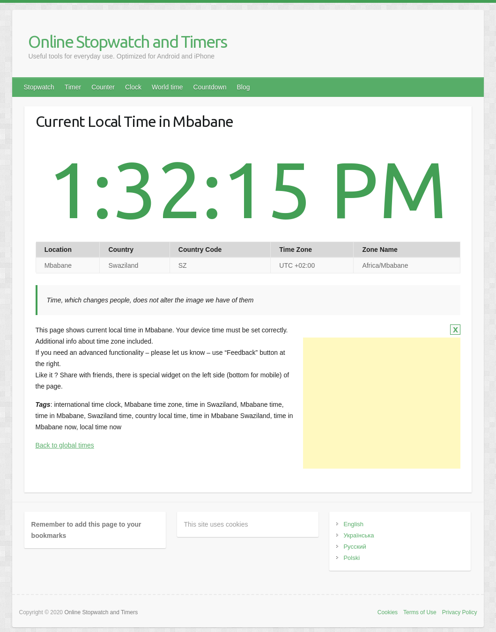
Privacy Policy (459, 612)
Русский (354, 546)
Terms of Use (420, 612)
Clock (133, 87)
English (353, 524)
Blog (243, 87)
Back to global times (65, 445)
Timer (73, 87)
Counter (103, 87)
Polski (351, 557)
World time (167, 87)
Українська (358, 535)
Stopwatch (38, 87)
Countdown (210, 87)
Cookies (388, 612)
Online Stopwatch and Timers (127, 41)
